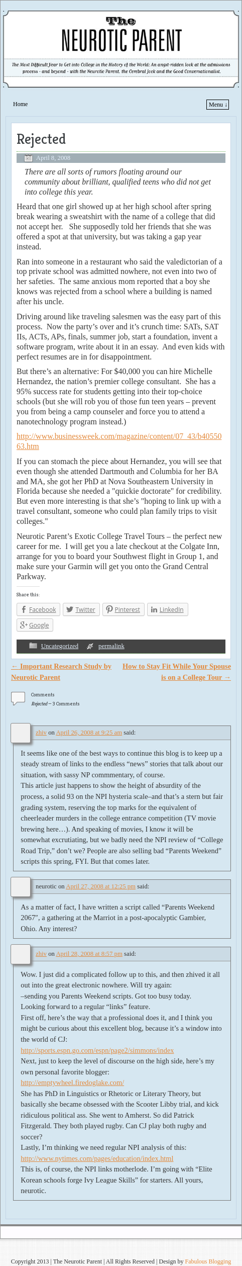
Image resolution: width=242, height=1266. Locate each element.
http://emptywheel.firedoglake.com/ (72, 1082)
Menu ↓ (218, 104)
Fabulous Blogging (208, 1261)
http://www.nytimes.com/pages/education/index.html (97, 1158)
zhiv (41, 732)
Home (20, 104)
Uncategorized (59, 646)
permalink (111, 646)
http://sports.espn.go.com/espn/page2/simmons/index (97, 1050)
